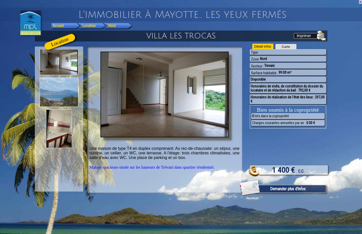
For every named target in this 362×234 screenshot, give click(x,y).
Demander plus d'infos (288, 188)
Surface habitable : (264, 73)
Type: (255, 52)
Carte (286, 47)
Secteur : (257, 66)
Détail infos (262, 46)
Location (89, 25)
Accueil (58, 25)
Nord (111, 25)
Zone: (255, 59)
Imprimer (304, 35)
